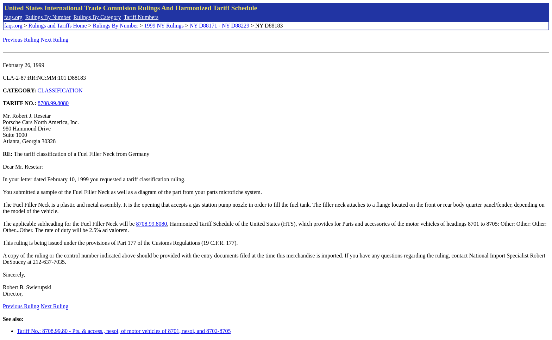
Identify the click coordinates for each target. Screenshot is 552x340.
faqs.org (13, 17)
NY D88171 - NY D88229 (219, 26)
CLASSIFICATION (60, 90)
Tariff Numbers (141, 17)
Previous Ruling (21, 40)
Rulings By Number (48, 17)
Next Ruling (55, 40)
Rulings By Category (97, 17)
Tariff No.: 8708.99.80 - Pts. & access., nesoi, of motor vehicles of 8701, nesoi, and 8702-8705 (124, 331)
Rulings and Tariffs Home (58, 26)
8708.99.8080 (53, 103)
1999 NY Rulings (164, 26)
